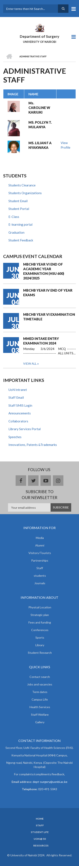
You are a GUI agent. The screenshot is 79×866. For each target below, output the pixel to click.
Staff (39, 568)
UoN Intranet (17, 390)
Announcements (19, 413)
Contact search (39, 677)
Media (40, 538)
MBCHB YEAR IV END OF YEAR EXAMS (47, 292)
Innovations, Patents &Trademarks (32, 445)
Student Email (18, 201)
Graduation (16, 232)
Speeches (14, 437)
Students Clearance (22, 185)
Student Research (40, 652)
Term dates (39, 692)
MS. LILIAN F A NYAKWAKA (40, 145)
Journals (39, 583)
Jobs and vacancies (39, 684)
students (40, 575)
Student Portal (18, 209)
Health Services (39, 707)
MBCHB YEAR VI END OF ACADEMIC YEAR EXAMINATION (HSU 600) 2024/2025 (43, 271)
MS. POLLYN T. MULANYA (40, 124)
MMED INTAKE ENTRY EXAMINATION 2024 (41, 341)
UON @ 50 (40, 839)
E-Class (13, 217)
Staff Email (16, 397)
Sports (39, 637)
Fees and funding (39, 622)
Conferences (39, 630)
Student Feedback (20, 240)
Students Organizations (25, 193)
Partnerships (39, 560)
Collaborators (18, 421)
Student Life (40, 832)
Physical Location (39, 607)
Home (40, 819)
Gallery (39, 722)
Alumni (39, 545)
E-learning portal (20, 224)
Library (39, 645)
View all (30, 363)
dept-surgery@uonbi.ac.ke (50, 781)
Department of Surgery (39, 36)
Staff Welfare (40, 714)
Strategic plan (40, 615)
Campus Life (40, 699)
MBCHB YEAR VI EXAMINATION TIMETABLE (49, 316)
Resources (40, 845)
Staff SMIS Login (20, 405)
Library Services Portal (24, 429)
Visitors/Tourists (39, 553)
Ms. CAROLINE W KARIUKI (39, 107)
